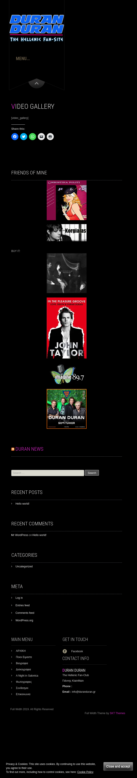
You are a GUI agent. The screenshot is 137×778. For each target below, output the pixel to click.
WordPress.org (24, 620)
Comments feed (24, 612)
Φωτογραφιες (24, 681)
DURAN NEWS (29, 449)
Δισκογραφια (23, 669)
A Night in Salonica (27, 675)
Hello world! (22, 503)
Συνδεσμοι (22, 688)
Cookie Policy (85, 772)
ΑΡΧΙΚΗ (21, 650)
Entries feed (22, 605)
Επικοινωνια (23, 694)
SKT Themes (117, 713)
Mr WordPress (19, 535)
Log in (19, 597)
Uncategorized (24, 566)
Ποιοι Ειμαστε (24, 657)
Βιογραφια (22, 663)
